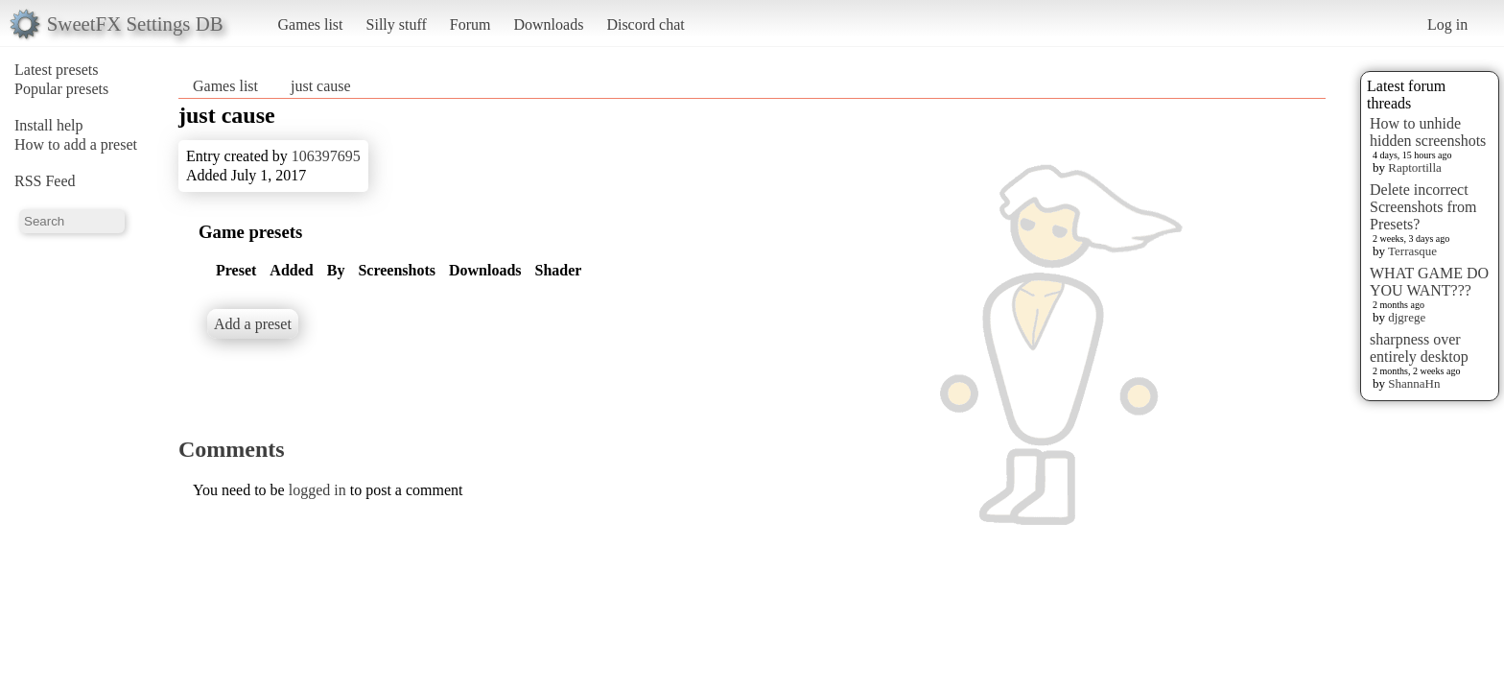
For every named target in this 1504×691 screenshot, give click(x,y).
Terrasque (1412, 251)
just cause (321, 86)
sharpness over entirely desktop (1419, 348)
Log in (1447, 24)
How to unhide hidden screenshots (1428, 132)
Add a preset (253, 324)
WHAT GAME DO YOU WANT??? (1429, 281)
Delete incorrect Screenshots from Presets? (1423, 206)
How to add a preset (75, 144)
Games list (310, 24)
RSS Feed (45, 181)
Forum (470, 24)
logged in (317, 490)
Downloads (548, 24)
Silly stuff (396, 24)
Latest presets (56, 69)
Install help (48, 125)
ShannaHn (1414, 383)
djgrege (1406, 317)
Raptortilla (1415, 167)
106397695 (326, 156)
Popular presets (61, 89)
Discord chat (645, 24)
